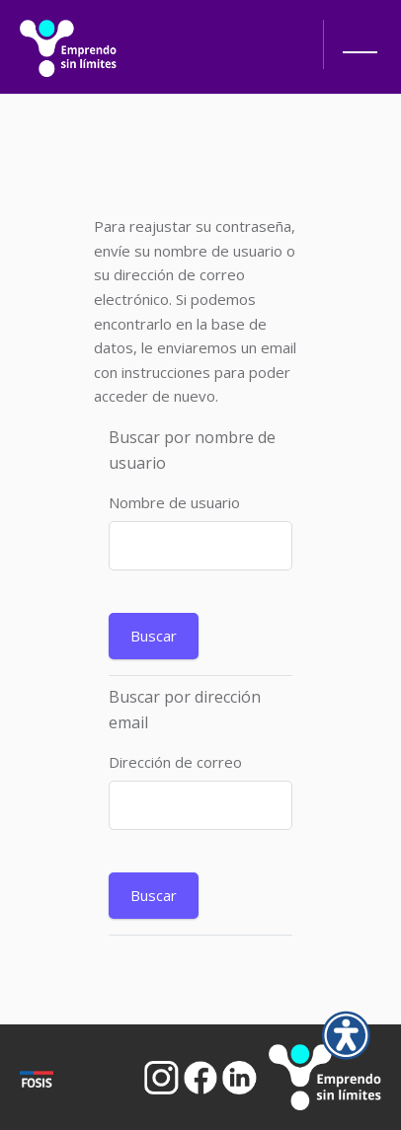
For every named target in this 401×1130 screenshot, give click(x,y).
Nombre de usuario (174, 502)
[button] (356, 49)
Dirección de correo (175, 762)
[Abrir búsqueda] (289, 34)
